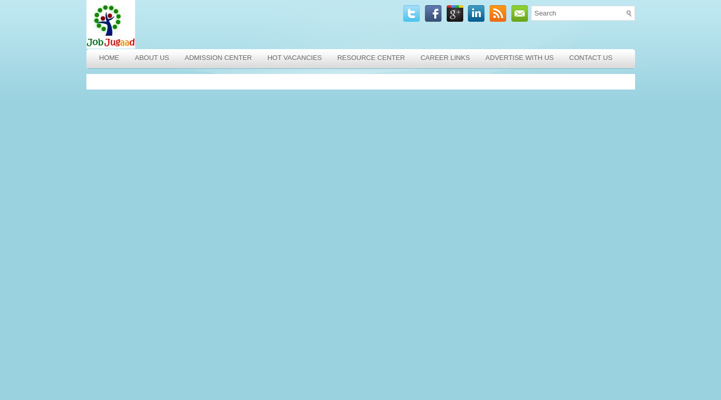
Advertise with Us (519, 58)
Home (109, 58)
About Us (152, 58)
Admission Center (218, 58)
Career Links (444, 58)
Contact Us (590, 58)
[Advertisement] (161, 237)
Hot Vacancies (295, 58)
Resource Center (371, 58)
